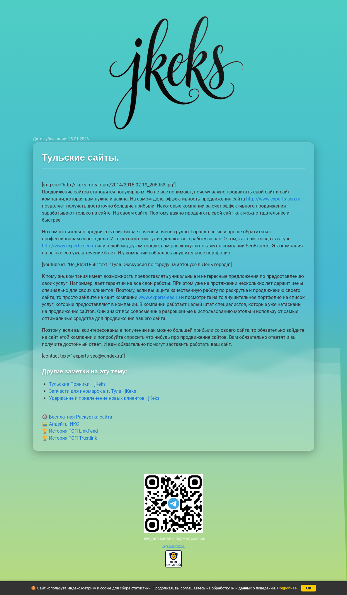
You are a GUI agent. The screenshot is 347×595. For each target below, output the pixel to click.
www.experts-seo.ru (159, 297)
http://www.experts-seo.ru (273, 199)
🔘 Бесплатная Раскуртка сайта (77, 417)
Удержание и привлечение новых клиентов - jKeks (104, 398)
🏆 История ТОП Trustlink (69, 438)
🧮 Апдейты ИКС (60, 424)
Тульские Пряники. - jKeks (77, 384)
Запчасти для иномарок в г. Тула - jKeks (92, 391)
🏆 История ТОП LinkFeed (70, 431)
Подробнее (287, 588)
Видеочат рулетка (173, 546)
